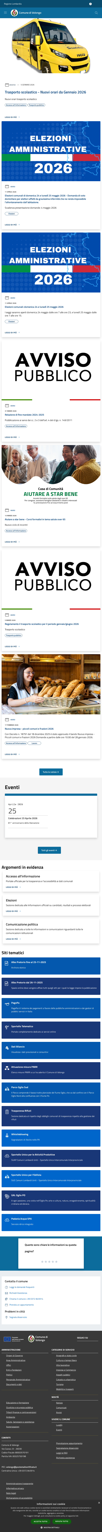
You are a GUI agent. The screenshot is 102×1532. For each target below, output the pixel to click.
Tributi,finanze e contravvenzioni (21, 1412)
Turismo (59, 1384)
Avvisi (13, 84)
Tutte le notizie (51, 772)
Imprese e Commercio (66, 1370)
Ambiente (10, 1417)
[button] (51, 1527)
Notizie (59, 1402)
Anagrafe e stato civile (66, 1355)
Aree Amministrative (15, 1360)
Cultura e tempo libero (66, 1360)
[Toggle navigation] (5, 12)
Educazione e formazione (17, 1402)
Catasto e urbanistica (66, 1379)
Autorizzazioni (12, 1426)
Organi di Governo (14, 1355)
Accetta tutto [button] (40, 1521)
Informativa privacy (15, 1488)
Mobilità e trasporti (65, 1389)
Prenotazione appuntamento (69, 1443)
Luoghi (59, 1425)
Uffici (8, 1365)
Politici (9, 1374)
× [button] (99, 1503)
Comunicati (61, 1407)
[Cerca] (96, 12)
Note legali (11, 1493)
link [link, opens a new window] (76, 1516)
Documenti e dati (14, 1384)
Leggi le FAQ (62, 1452)
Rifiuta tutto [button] (61, 1521)
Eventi (59, 1429)
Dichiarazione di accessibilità (19, 1498)
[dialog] (51, 1516)
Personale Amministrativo (18, 1379)
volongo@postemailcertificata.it (21, 1467)
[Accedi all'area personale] (90, 4)
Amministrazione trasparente (19, 1483)
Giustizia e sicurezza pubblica (19, 1407)
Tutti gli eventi (49, 850)
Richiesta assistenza (65, 1457)
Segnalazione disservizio (67, 1448)
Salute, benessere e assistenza (20, 1421)
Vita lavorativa (63, 1365)
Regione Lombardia (13, 3)
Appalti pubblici (63, 1374)
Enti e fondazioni (14, 1370)
